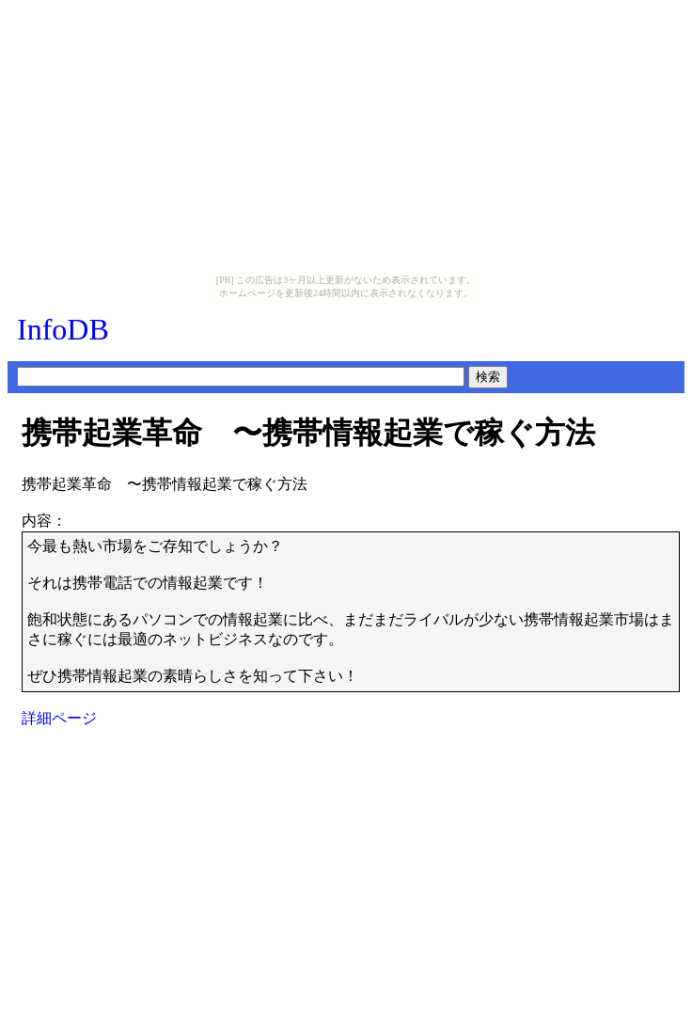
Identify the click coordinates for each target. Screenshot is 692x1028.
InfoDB (63, 329)
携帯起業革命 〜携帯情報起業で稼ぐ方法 (308, 433)
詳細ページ (59, 718)
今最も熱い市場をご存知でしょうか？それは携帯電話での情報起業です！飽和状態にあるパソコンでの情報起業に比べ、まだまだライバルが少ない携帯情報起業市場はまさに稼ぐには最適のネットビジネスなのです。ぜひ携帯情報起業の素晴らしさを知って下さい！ (350, 611)
